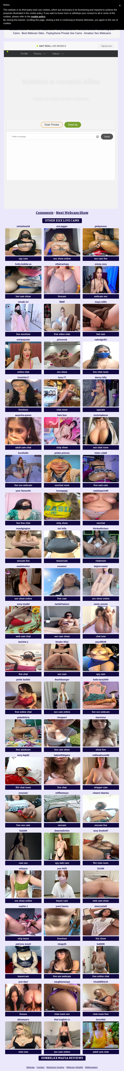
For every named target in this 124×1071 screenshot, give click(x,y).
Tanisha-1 (23, 642)
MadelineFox (23, 566)
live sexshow (23, 334)
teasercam (61, 561)
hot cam (100, 334)
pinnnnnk (62, 339)
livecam (62, 296)
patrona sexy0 (23, 944)
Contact (40, 1067)
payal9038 (100, 642)
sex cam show (62, 636)
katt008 (101, 944)
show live (101, 749)
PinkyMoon (101, 226)
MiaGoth (62, 944)
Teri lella (62, 528)
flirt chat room (23, 787)
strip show (62, 447)
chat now (101, 636)
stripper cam (101, 787)
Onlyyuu (23, 868)
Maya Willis (101, 302)
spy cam (23, 258)
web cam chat (23, 636)
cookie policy (38, 16)
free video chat (62, 334)
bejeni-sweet (101, 566)
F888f (62, 302)
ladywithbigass (62, 755)
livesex (23, 1014)
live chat (23, 674)
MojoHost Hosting (55, 1067)
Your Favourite (23, 490)
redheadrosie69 (100, 755)
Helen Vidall (101, 453)
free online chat (23, 712)
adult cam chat (23, 447)
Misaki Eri (23, 302)
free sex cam (23, 825)
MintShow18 (23, 226)
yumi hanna (62, 906)
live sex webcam (23, 485)
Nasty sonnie (101, 604)
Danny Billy (101, 377)
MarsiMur (101, 717)
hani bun (62, 415)
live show (101, 938)
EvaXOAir (23, 793)
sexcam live (23, 561)
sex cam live (101, 258)
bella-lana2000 (100, 679)
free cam (62, 598)
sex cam (61, 674)
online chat (23, 372)
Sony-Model (23, 604)
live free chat (23, 523)
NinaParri (62, 717)
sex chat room (100, 447)
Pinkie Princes (62, 453)
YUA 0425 (62, 868)
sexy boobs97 (100, 830)
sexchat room (62, 485)
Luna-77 (62, 377)
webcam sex (101, 296)
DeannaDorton (61, 830)
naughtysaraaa (62, 982)
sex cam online (62, 712)
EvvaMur (62, 566)
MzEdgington (23, 528)
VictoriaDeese (100, 415)
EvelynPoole (23, 339)
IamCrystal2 (100, 906)
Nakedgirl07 (100, 339)
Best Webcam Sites (33, 33)
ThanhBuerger (62, 679)
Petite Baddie (23, 679)
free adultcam (23, 749)
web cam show (101, 900)
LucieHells (23, 453)
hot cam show (23, 296)
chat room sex (62, 1014)
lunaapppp (62, 490)
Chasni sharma (101, 793)
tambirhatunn (62, 604)
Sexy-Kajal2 (23, 755)
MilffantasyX (62, 793)
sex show (62, 372)
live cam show (62, 749)
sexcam (62, 825)
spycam (101, 409)
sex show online (62, 258)
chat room (62, 409)
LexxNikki (100, 1019)
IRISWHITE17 (23, 377)
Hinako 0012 (62, 642)
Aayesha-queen (23, 415)
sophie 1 (23, 906)
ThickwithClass (100, 528)
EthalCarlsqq (62, 264)
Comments (44, 213)
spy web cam (62, 863)
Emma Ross (101, 264)
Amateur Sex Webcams (97, 33)
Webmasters (91, 1067)
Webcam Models (74, 1067)
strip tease (23, 938)
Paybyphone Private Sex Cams (64, 33)
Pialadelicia (23, 717)
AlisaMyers (23, 1019)
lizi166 (100, 868)
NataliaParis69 (100, 490)
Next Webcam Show (72, 213)
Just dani (23, 982)
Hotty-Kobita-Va (23, 264)
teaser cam (62, 900)
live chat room (100, 372)
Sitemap (30, 1067)
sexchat (101, 523)
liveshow (23, 409)
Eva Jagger (61, 226)
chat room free (100, 1014)
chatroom (101, 561)
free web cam (101, 485)
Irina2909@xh (100, 982)
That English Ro (62, 1019)
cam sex (23, 863)
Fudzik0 (23, 830)
